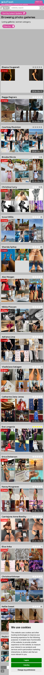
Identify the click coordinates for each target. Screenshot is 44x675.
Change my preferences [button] (26, 670)
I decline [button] (26, 665)
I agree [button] (26, 660)
